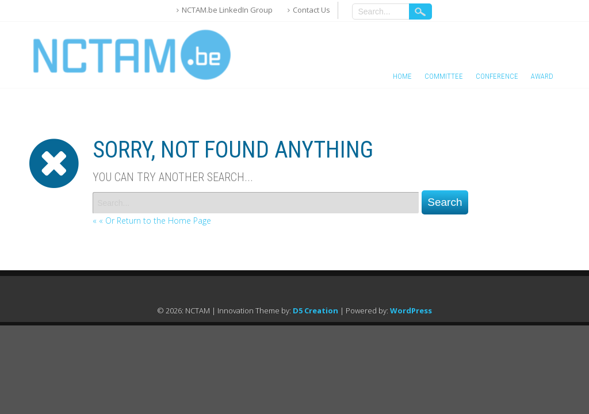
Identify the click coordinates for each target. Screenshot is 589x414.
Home (402, 76)
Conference (497, 76)
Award (542, 76)
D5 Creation (315, 310)
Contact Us (311, 10)
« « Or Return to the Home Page (152, 220)
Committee (443, 76)
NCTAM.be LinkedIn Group (227, 10)
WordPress (411, 310)
